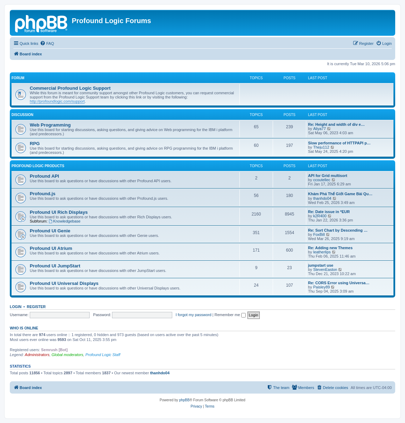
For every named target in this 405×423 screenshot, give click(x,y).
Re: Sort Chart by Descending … (338, 230)
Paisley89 (321, 287)
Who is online (24, 328)
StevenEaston (325, 269)
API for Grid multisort (327, 175)
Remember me (230, 315)
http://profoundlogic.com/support (57, 101)
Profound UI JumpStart (55, 265)
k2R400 (320, 216)
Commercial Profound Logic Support (70, 88)
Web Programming (50, 125)
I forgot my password (193, 315)
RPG (35, 143)
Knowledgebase (65, 221)
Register (36, 307)
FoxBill (319, 234)
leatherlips (322, 252)
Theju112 (321, 147)
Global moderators (67, 355)
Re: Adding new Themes (330, 248)
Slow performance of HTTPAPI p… (339, 143)
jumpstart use (320, 265)
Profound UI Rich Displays (59, 212)
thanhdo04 (322, 198)
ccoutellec (321, 180)
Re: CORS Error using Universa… (338, 283)
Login (15, 307)
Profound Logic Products (38, 166)
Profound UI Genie (50, 230)
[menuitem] (47, 43)
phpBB (184, 400)
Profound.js (42, 193)
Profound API (44, 176)
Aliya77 (319, 129)
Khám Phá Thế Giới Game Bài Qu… (340, 194)
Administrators (37, 355)
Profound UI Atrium (51, 248)
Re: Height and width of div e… (336, 124)
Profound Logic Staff (102, 355)
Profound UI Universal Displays (64, 283)
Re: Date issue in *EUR (329, 212)
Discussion (22, 115)
